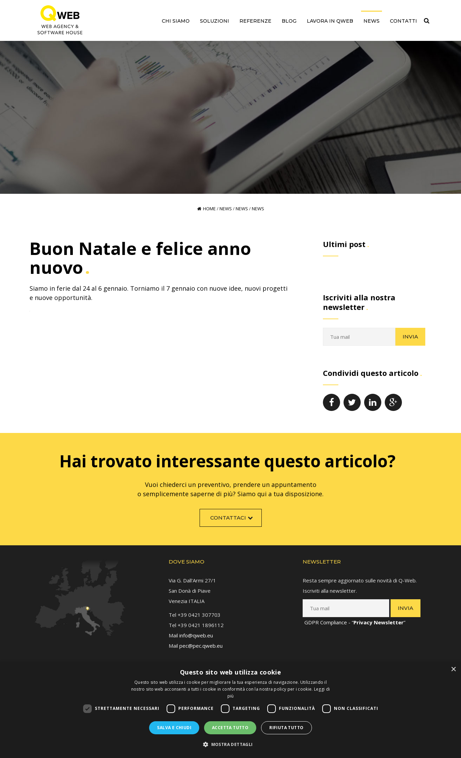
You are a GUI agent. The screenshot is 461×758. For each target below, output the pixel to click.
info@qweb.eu (196, 633)
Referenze (255, 21)
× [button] (453, 669)
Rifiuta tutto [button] (286, 728)
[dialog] (230, 710)
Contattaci (232, 519)
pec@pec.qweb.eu (201, 643)
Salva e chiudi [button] (174, 728)
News (371, 21)
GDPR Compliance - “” (354, 620)
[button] (230, 744)
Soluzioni (214, 21)
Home (206, 208)
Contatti (403, 21)
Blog (289, 21)
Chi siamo (176, 21)
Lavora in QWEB (330, 21)
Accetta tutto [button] (230, 728)
